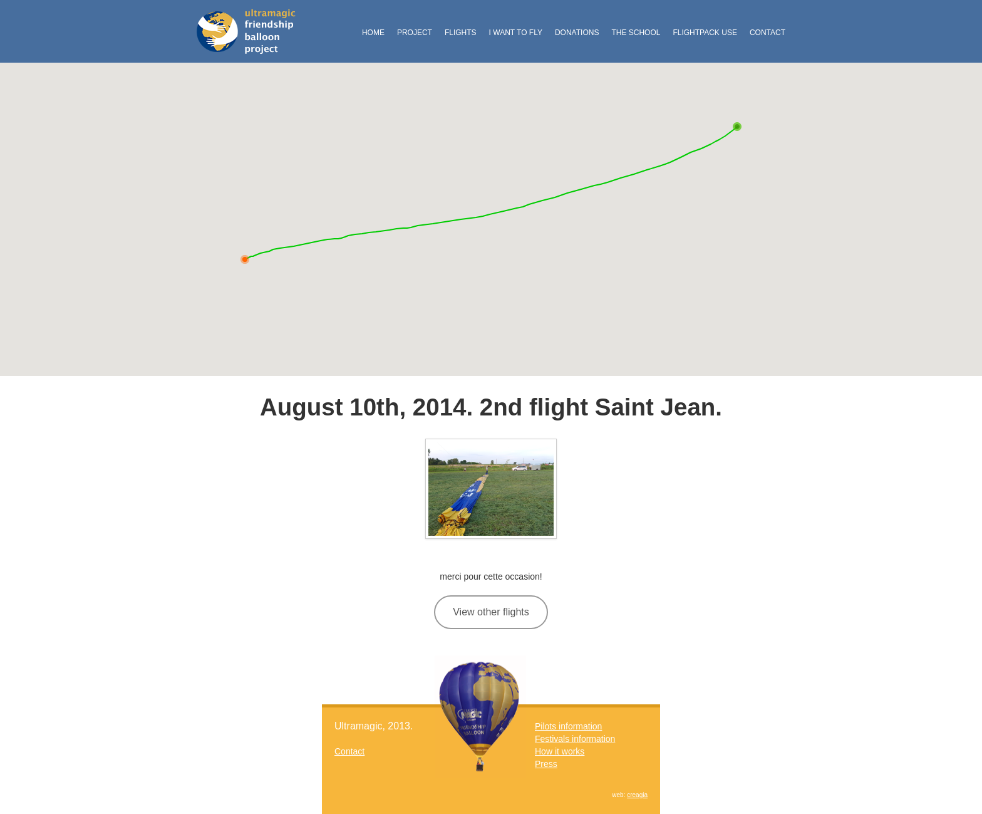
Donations (577, 32)
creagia (637, 794)
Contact (767, 32)
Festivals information (575, 739)
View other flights (491, 612)
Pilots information (568, 726)
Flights (461, 32)
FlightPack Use (704, 32)
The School (635, 32)
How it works (559, 751)
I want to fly (515, 32)
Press (546, 764)
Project (414, 32)
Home (373, 32)
